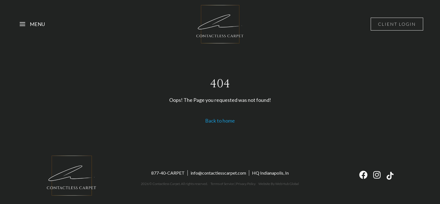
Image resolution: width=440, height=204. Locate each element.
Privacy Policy (246, 184)
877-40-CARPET (168, 172)
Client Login (397, 24)
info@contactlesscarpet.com (218, 172)
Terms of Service (222, 184)
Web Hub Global (287, 184)
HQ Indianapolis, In (270, 172)
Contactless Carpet (166, 184)
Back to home (220, 121)
